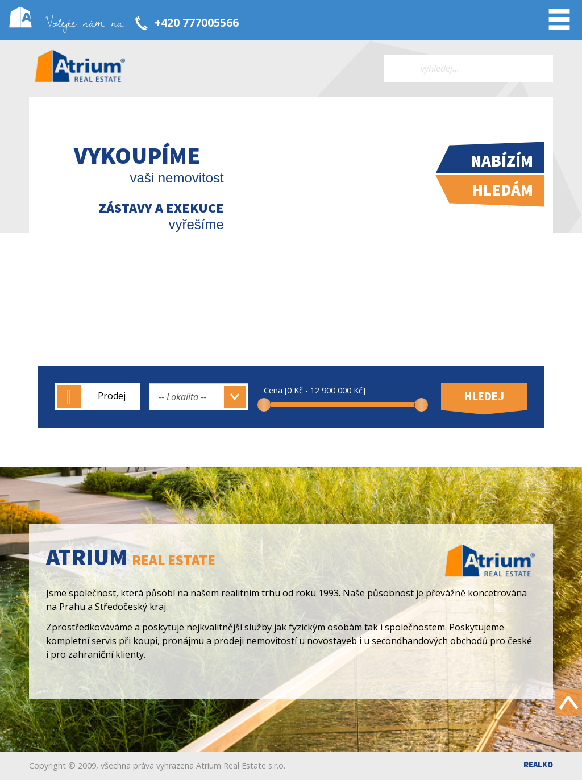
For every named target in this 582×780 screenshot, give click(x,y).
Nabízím (502, 161)
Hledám (502, 190)
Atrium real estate (80, 68)
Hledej (484, 396)
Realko (538, 765)
